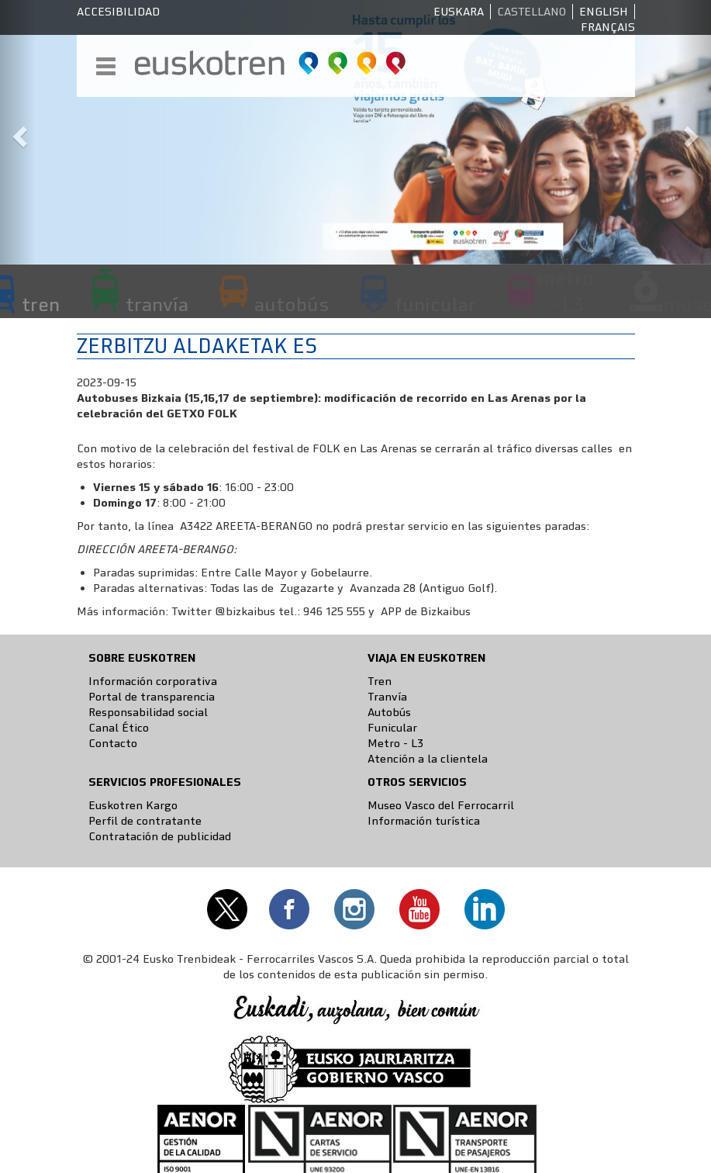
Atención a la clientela (428, 759)
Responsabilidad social (148, 712)
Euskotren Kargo (133, 805)
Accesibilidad (118, 12)
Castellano (531, 12)
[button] (18, 132)
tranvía (157, 304)
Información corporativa (152, 681)
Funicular (392, 728)
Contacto (112, 743)
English (603, 12)
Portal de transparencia (151, 697)
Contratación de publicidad (159, 836)
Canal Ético (118, 728)
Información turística (424, 821)
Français (608, 27)
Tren (380, 681)
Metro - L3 (395, 743)
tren (41, 304)
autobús (291, 304)
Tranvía (387, 697)
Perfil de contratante (145, 821)
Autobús (389, 712)
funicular (435, 304)
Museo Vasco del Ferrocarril (441, 805)
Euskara (458, 12)
